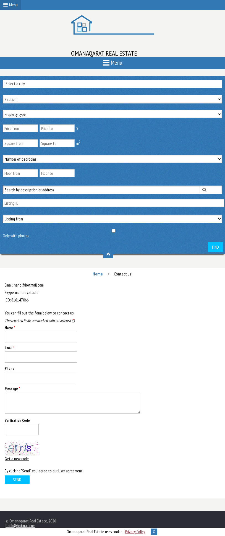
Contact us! (123, 274)
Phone (9, 368)
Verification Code (17, 420)
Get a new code (17, 458)
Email (9, 348)
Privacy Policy (135, 531)
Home (98, 274)
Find (215, 247)
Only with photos (16, 235)
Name (10, 328)
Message (12, 388)
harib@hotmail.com (29, 285)
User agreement (70, 470)
